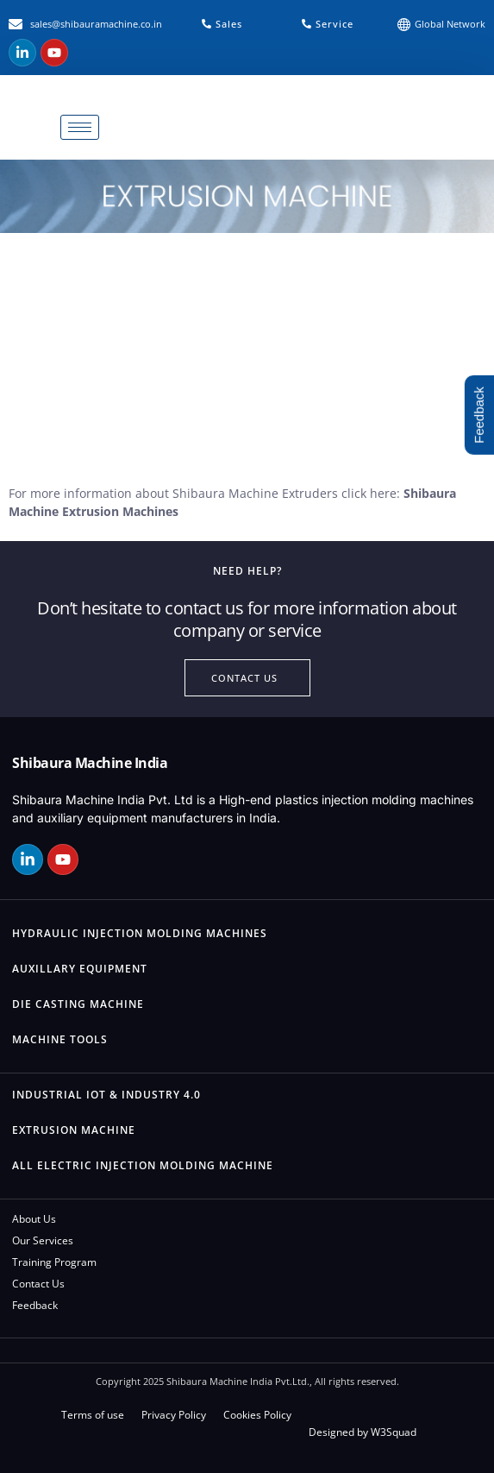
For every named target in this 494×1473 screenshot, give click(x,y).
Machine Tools (60, 1039)
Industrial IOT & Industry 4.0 (106, 1094)
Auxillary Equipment (79, 968)
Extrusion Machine (73, 1130)
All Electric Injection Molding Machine (142, 1165)
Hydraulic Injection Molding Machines (139, 933)
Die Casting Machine (78, 1004)
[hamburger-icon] (79, 127)
